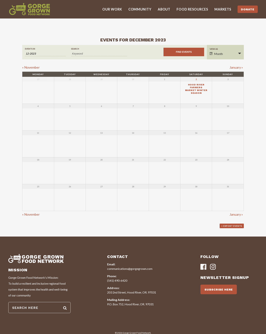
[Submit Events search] (183, 52)
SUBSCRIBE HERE (218, 289)
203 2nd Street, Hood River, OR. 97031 (131, 292)
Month (216, 53)
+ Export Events (231, 226)
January (236, 67)
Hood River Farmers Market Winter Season (196, 88)
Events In (30, 49)
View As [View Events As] (214, 49)
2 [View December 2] (196, 79)
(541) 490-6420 (117, 280)
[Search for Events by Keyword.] (99, 53)
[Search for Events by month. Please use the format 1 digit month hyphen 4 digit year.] (45, 53)
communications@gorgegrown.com (129, 268)
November (31, 67)
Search (75, 49)
